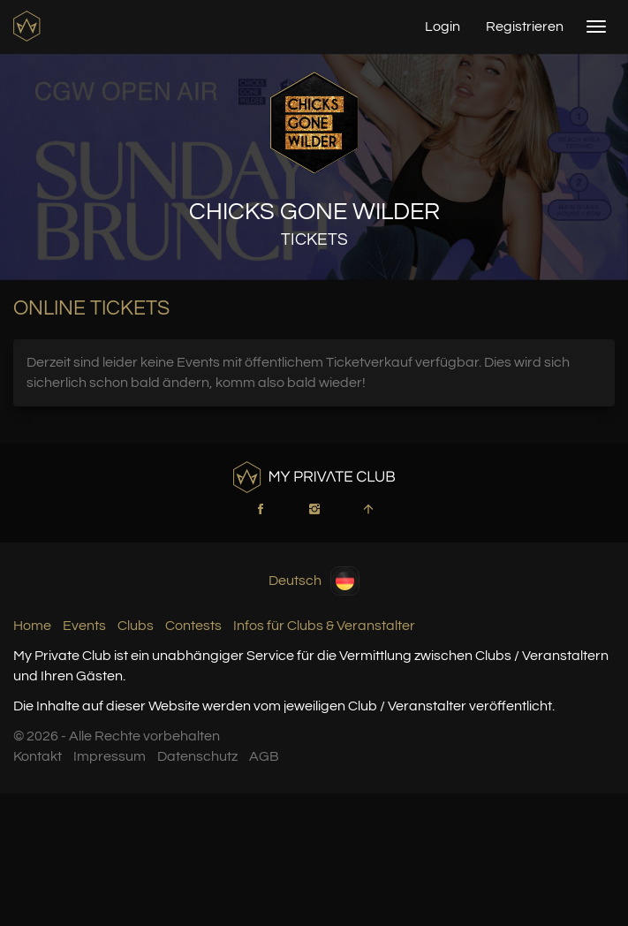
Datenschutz (197, 756)
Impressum (109, 756)
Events (84, 626)
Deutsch (314, 581)
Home (32, 626)
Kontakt (37, 756)
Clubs (135, 626)
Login (442, 26)
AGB (264, 756)
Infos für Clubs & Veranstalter (324, 626)
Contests (193, 626)
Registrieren (525, 26)
